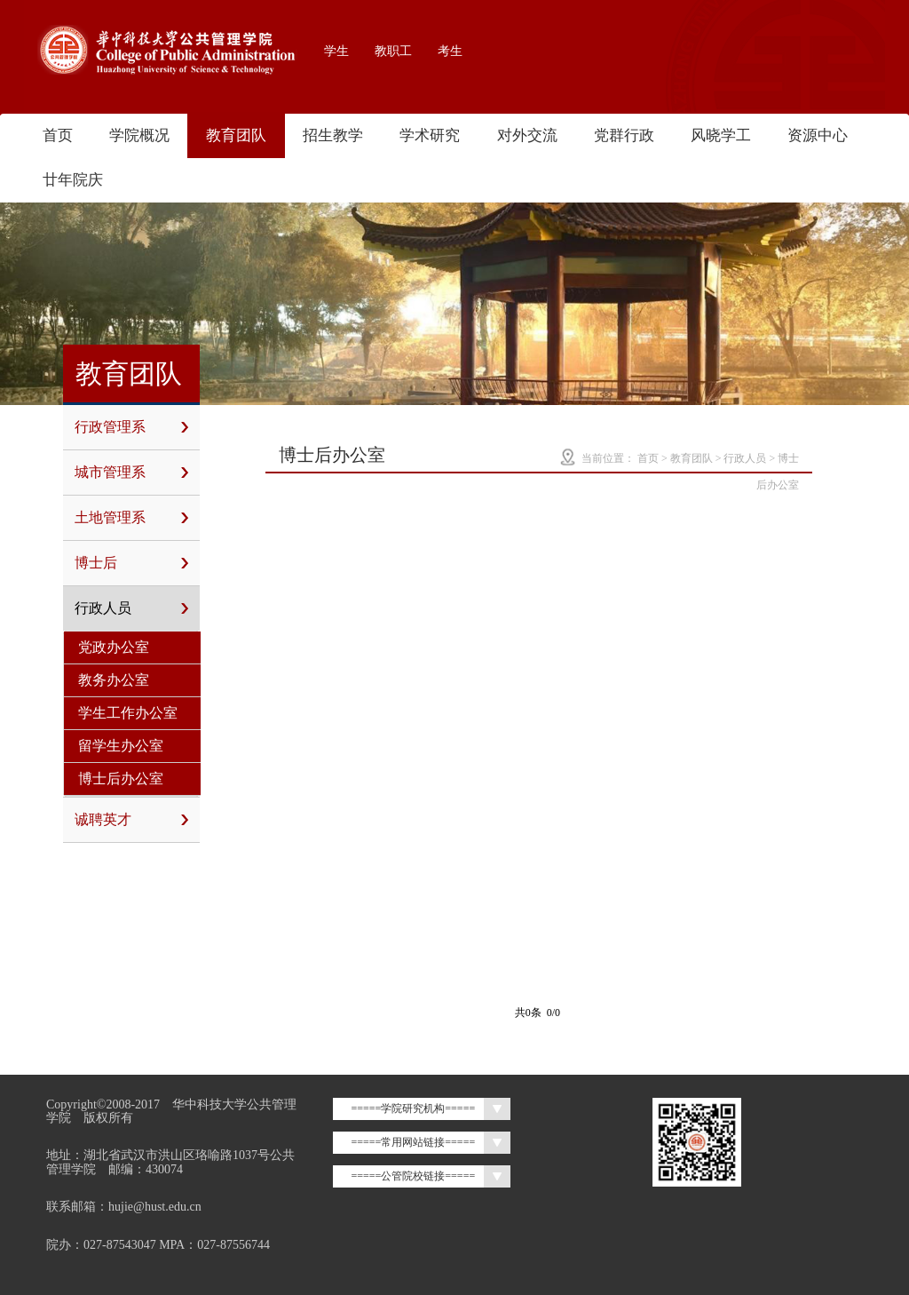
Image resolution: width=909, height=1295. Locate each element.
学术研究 (429, 135)
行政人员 (131, 608)
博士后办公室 (120, 778)
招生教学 (333, 135)
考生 (450, 51)
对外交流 (527, 135)
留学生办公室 (120, 745)
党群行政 (624, 135)
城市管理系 (131, 473)
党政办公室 (113, 647)
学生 (336, 51)
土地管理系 (131, 518)
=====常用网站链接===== (413, 1142)
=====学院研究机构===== (413, 1108)
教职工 (393, 51)
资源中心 (817, 135)
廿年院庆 (73, 179)
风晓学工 (721, 135)
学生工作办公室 (128, 712)
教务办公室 (113, 679)
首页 (58, 135)
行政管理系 (131, 427)
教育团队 (236, 135)
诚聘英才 (131, 820)
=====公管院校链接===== (413, 1176)
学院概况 (139, 135)
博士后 (131, 563)
